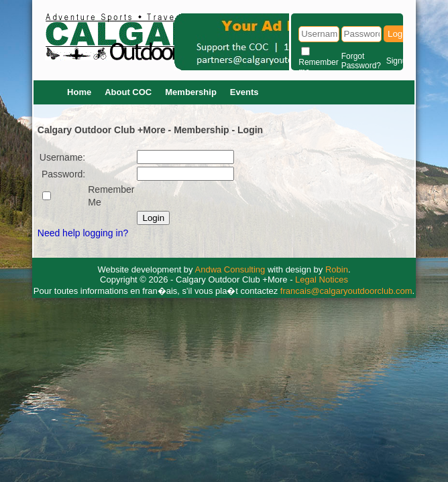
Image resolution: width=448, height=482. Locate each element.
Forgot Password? (361, 61)
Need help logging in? (83, 233)
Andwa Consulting (230, 269)
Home (79, 92)
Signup (398, 61)
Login (399, 34)
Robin (336, 269)
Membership (191, 92)
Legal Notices (321, 279)
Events (244, 92)
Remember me (318, 67)
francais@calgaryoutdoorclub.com (346, 291)
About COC (128, 92)
